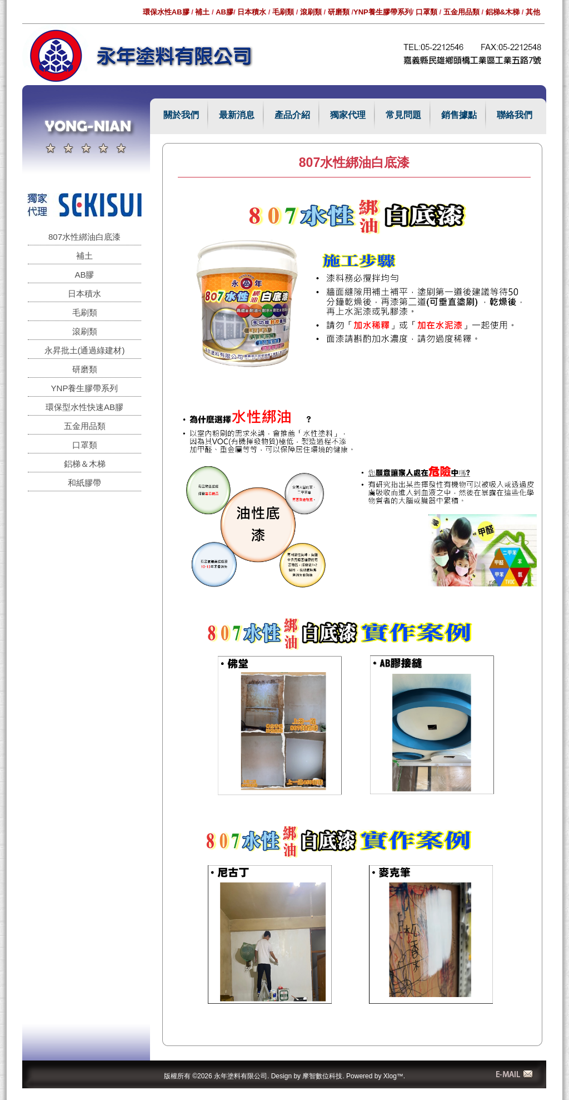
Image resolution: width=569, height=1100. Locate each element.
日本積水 (251, 12)
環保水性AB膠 (166, 12)
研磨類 (339, 12)
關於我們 (181, 115)
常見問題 (403, 115)
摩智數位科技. (323, 1076)
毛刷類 (283, 12)
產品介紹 (292, 115)
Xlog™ (393, 1076)
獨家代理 (348, 115)
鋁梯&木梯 (503, 12)
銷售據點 (459, 115)
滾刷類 (311, 12)
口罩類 (426, 12)
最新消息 (236, 115)
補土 (202, 12)
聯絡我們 (514, 115)
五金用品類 (461, 12)
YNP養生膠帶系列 (382, 12)
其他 (533, 12)
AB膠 (224, 12)
